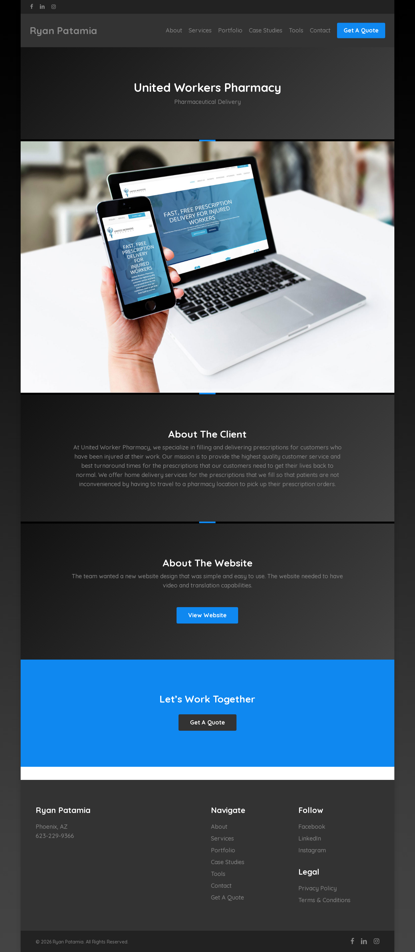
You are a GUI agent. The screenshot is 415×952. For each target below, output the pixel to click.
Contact (221, 885)
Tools (218, 874)
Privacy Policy (317, 888)
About (219, 826)
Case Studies (227, 862)
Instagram (312, 850)
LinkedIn (309, 838)
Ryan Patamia (63, 30)
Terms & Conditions (324, 900)
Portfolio (223, 850)
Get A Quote (227, 897)
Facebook (311, 826)
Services (222, 838)
